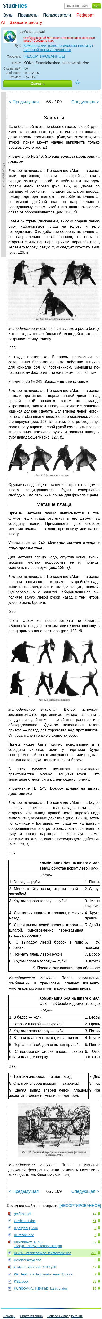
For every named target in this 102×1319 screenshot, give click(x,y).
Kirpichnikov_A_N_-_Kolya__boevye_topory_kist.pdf (38, 1244)
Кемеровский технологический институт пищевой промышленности (58, 48)
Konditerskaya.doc (27, 1260)
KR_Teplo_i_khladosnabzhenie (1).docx (43, 1274)
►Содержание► (4, 174)
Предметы (28, 15)
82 (94, 1242)
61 (94, 1221)
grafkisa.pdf (22, 1214)
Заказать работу (26, 22)
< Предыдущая (24, 102)
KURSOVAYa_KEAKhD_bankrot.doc (40, 1288)
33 (94, 1281)
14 (94, 1214)
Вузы (8, 15)
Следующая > (85, 102)
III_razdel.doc (24, 1235)
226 (93, 1253)
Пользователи (57, 15)
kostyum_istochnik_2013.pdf (35, 1267)
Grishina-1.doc (24, 1221)
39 (94, 1288)
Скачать (38, 84)
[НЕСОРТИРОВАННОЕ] (44, 56)
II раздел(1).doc (26, 1228)
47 (94, 1267)
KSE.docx (21, 1281)
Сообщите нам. (44, 40)
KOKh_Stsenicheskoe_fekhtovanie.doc (42, 1253)
